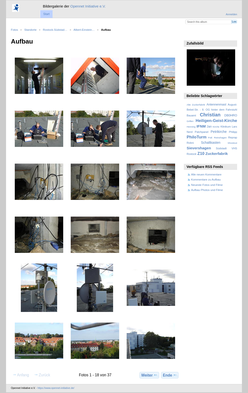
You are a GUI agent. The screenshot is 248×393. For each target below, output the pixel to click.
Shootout (232, 143)
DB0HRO (230, 115)
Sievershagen (199, 148)
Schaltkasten (210, 142)
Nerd (190, 131)
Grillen (190, 121)
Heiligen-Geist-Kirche (216, 120)
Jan (209, 126)
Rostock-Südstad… (55, 29)
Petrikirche (219, 132)
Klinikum (225, 126)
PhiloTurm (197, 137)
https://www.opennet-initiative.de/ (56, 388)
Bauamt (191, 115)
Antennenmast (216, 104)
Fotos (14, 29)
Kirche (216, 126)
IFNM (201, 126)
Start (46, 14)
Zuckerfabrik (216, 153)
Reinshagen (220, 137)
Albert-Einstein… (84, 29)
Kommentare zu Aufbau (206, 179)
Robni (190, 142)
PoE (210, 137)
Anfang (20, 375)
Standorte (30, 29)
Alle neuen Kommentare (206, 174)
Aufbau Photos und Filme (207, 189)
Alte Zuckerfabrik (196, 104)
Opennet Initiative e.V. (88, 6)
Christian (210, 114)
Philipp (233, 131)
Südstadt (221, 148)
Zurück (42, 375)
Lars (234, 126)
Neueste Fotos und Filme (207, 184)
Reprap (232, 137)
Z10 (200, 153)
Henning (191, 126)
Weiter (149, 375)
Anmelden (231, 14)
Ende (170, 375)
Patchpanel (201, 131)
